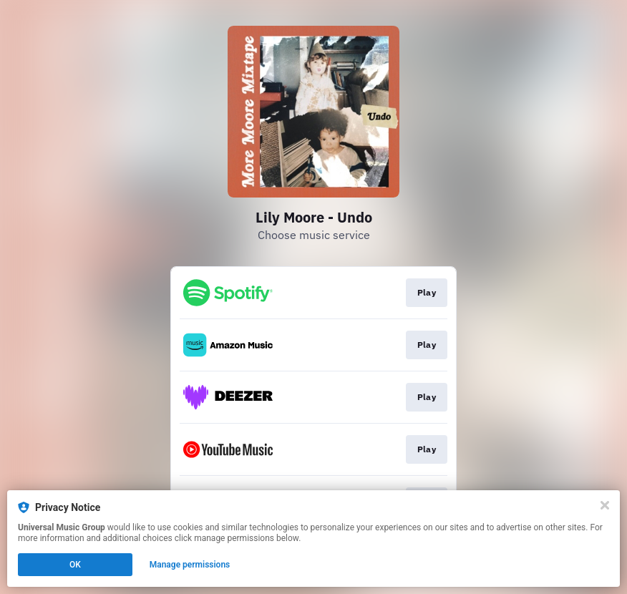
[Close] (604, 505)
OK (75, 565)
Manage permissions (190, 565)
